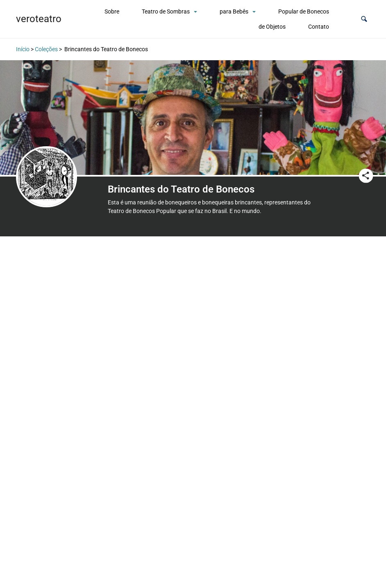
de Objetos (272, 26)
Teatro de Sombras (166, 11)
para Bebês (234, 11)
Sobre (111, 11)
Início (23, 49)
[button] (364, 19)
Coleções (46, 49)
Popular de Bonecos (303, 11)
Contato (318, 26)
